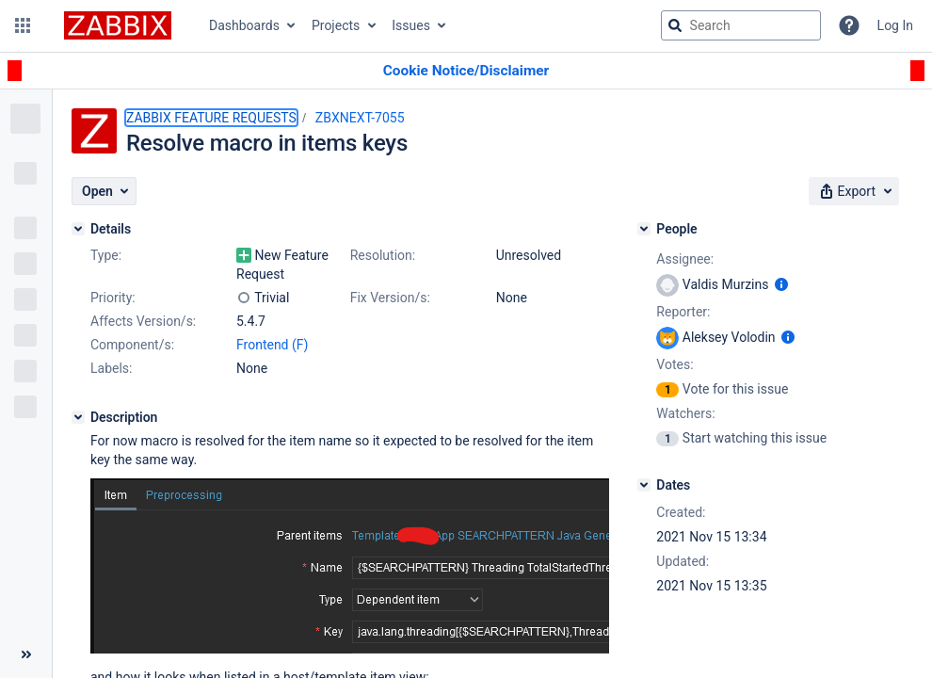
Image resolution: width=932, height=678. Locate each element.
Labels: (111, 368)
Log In (895, 25)
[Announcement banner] (466, 71)
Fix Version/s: (390, 297)
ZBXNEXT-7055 (360, 117)
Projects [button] (336, 25)
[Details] (78, 228)
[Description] (78, 417)
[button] (22, 25)
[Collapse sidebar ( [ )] (25, 654)
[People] (644, 228)
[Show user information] (781, 284)
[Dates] (644, 485)
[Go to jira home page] (118, 25)
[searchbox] (741, 25)
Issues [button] (411, 25)
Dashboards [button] (244, 25)
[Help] (849, 25)
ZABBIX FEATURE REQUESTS (211, 117)
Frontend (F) (272, 344)
